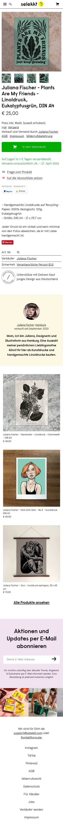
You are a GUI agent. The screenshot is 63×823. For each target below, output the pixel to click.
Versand (13, 127)
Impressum (31, 817)
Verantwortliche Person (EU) (35, 264)
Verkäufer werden (31, 809)
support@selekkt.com (28, 733)
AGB (31, 771)
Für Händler (31, 794)
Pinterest (31, 763)
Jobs (31, 802)
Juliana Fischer (48, 131)
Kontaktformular (31, 737)
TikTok (32, 755)
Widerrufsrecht (31, 778)
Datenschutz (31, 786)
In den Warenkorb (34, 146)
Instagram (31, 748)
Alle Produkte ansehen (31, 603)
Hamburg (40, 325)
